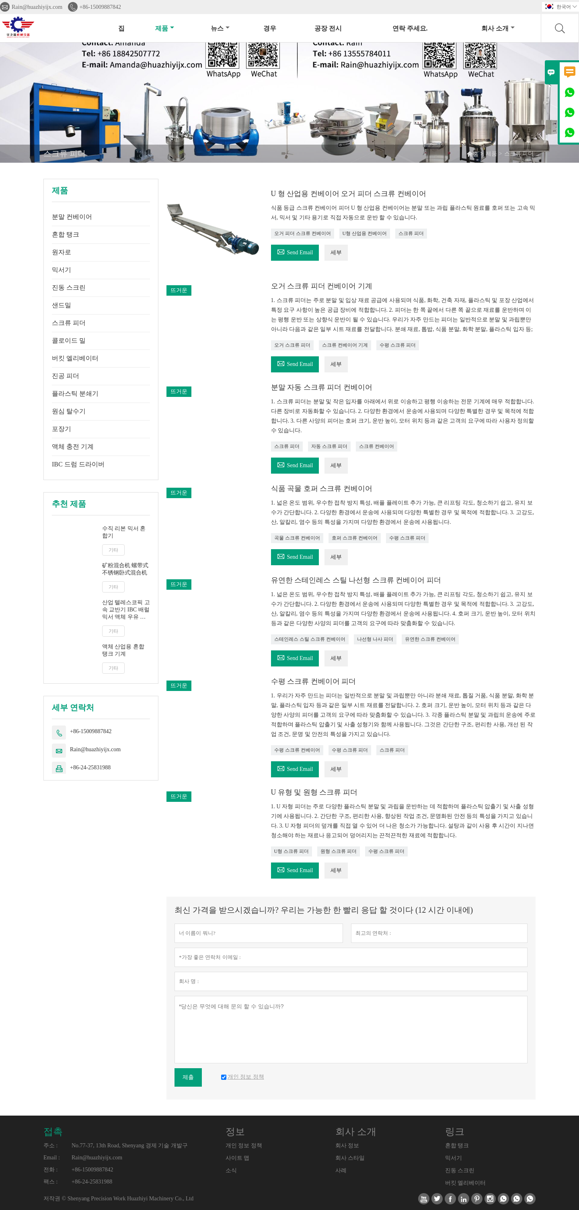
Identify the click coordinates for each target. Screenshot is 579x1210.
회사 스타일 (350, 1158)
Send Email (295, 251)
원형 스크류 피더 (338, 851)
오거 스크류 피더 (292, 345)
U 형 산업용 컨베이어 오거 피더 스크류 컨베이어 (349, 194)
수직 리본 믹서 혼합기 (124, 532)
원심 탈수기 (69, 411)
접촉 (53, 1131)
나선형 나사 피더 (375, 639)
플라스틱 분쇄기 (75, 393)
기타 (113, 550)
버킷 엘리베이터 (75, 358)
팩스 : (50, 1182)
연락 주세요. (410, 28)
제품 (164, 28)
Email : (51, 1158)
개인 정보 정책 (244, 1146)
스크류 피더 (69, 322)
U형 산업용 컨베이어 (365, 233)
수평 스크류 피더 (398, 345)
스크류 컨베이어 (376, 446)
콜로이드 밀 (69, 340)
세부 (336, 252)
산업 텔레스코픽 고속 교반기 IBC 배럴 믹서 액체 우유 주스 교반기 (126, 610)
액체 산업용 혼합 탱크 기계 (123, 650)
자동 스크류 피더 (329, 446)
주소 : (50, 1146)
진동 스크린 (69, 287)
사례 (341, 1170)
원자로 (61, 252)
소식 (231, 1170)
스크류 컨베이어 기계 (345, 345)
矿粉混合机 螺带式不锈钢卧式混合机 (125, 569)
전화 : (50, 1170)
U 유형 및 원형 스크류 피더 (314, 792)
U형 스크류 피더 (291, 851)
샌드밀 (61, 305)
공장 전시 (328, 28)
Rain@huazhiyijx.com (37, 7)
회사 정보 (347, 1146)
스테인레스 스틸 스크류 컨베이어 (309, 639)
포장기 (61, 428)
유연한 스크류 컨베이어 (430, 639)
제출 (188, 1077)
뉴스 (220, 28)
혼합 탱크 (65, 234)
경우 (269, 28)
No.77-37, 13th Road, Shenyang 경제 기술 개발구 (130, 1146)
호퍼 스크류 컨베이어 (355, 538)
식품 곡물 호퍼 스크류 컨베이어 (321, 488)
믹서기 (61, 269)
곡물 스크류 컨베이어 (297, 538)
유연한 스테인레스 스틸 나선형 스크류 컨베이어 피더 (356, 580)
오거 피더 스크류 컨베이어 (302, 233)
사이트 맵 (238, 1158)
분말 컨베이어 (72, 216)
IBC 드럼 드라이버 (78, 464)
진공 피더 (65, 375)
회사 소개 (498, 28)
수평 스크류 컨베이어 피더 (313, 681)
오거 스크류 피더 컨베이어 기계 (321, 286)
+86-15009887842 (100, 7)
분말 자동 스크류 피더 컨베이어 (321, 387)
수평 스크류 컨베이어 (297, 750)
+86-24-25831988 (90, 767)
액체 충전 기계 (73, 446)
